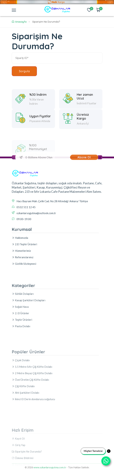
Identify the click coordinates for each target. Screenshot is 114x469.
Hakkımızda (20, 267)
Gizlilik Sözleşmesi (24, 293)
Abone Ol (84, 157)
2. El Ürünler (20, 352)
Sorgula (24, 71)
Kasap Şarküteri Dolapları (28, 339)
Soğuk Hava (20, 345)
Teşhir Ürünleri (22, 358)
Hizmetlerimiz (21, 280)
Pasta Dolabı (21, 365)
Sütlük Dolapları (23, 333)
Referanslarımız (22, 287)
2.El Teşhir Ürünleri (24, 274)
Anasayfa (19, 21)
